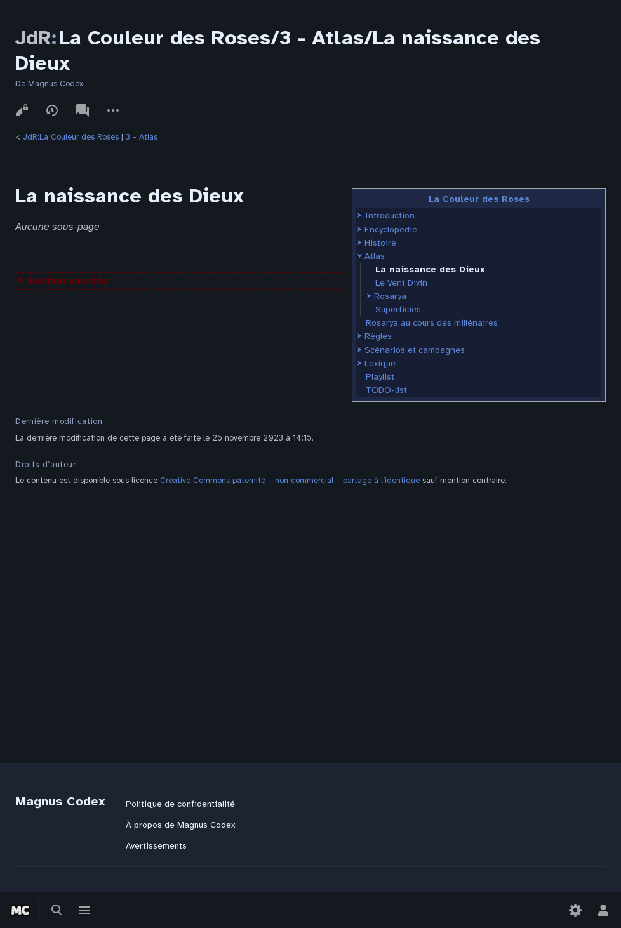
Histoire (380, 242)
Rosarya (390, 296)
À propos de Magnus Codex (180, 824)
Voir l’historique (52, 110)
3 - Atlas (141, 137)
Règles (378, 336)
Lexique (380, 363)
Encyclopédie (390, 229)
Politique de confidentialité (180, 804)
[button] (360, 215)
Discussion (82, 110)
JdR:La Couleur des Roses (71, 137)
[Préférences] (575, 910)
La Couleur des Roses (479, 199)
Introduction (389, 215)
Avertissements (156, 845)
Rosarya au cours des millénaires (432, 322)
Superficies (398, 309)
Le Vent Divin (401, 282)
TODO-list (386, 390)
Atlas (374, 256)
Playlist (380, 376)
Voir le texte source (21, 110)
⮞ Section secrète (62, 280)
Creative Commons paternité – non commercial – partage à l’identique (290, 480)
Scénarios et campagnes (414, 350)
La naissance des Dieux (430, 269)
